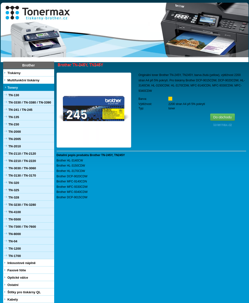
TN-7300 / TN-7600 (22, 226)
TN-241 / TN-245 (21, 110)
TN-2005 (15, 139)
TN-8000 (15, 234)
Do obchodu (222, 117)
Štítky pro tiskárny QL (24, 292)
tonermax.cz (223, 124)
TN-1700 (15, 256)
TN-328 (14, 197)
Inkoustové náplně (22, 263)
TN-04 (13, 241)
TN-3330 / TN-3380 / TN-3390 (30, 102)
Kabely (13, 299)
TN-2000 (15, 131)
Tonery (13, 87)
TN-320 (14, 183)
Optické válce (18, 277)
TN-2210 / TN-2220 (22, 161)
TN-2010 (15, 146)
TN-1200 (15, 248)
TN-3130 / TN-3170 (22, 175)
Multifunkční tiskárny (24, 80)
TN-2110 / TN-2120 (22, 153)
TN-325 (14, 190)
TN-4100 (15, 212)
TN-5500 (15, 219)
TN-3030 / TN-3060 (22, 168)
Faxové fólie (17, 270)
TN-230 (14, 124)
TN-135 (14, 117)
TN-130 (14, 95)
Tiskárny (14, 73)
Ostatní (13, 285)
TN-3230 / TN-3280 (22, 205)
